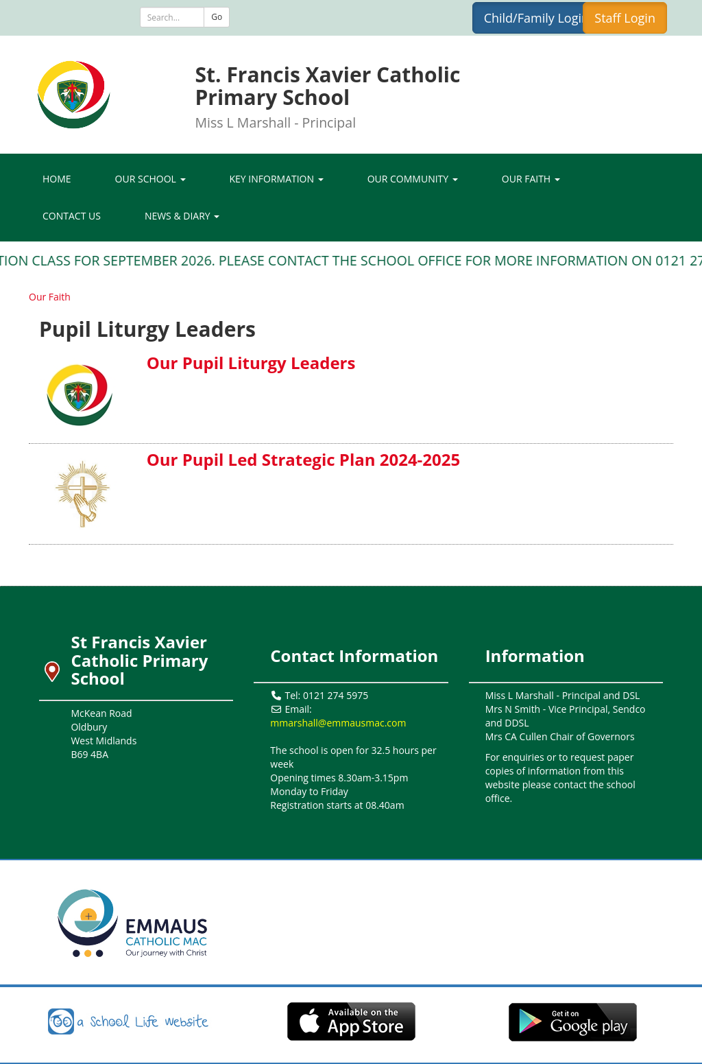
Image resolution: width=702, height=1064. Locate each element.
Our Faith (50, 296)
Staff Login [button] (624, 18)
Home (57, 178)
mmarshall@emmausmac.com (338, 722)
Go (216, 17)
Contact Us (72, 215)
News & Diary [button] (182, 215)
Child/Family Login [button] (536, 18)
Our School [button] (150, 178)
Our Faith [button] (531, 178)
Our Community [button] (412, 178)
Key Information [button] (277, 178)
